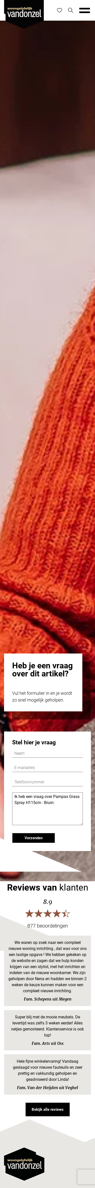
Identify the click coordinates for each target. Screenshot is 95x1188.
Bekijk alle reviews (48, 1109)
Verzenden (34, 838)
